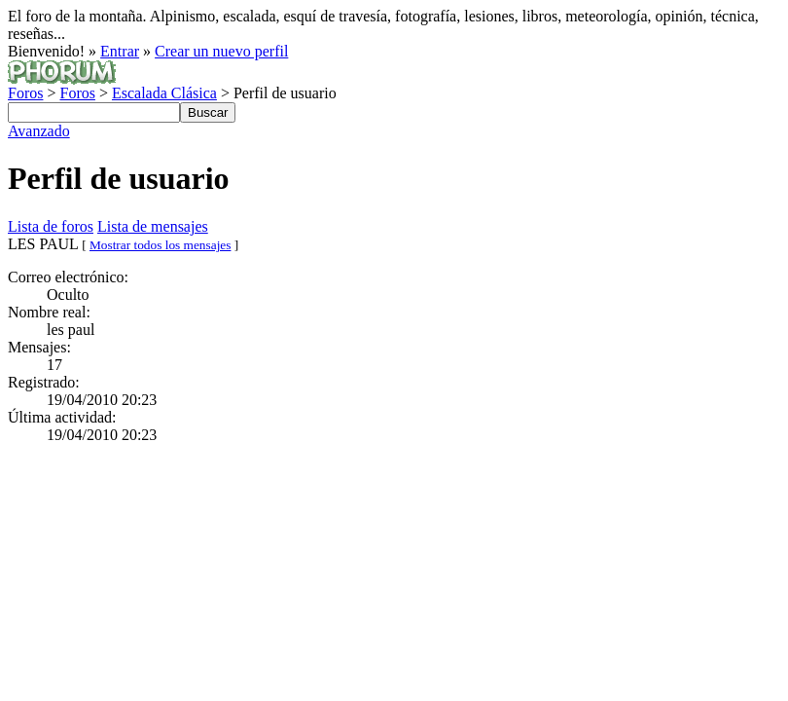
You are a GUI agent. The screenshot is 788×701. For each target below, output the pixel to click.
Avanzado (39, 131)
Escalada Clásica (164, 93)
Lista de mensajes (152, 226)
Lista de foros (50, 226)
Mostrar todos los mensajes (160, 245)
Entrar (119, 51)
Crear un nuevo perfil (221, 51)
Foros (25, 93)
